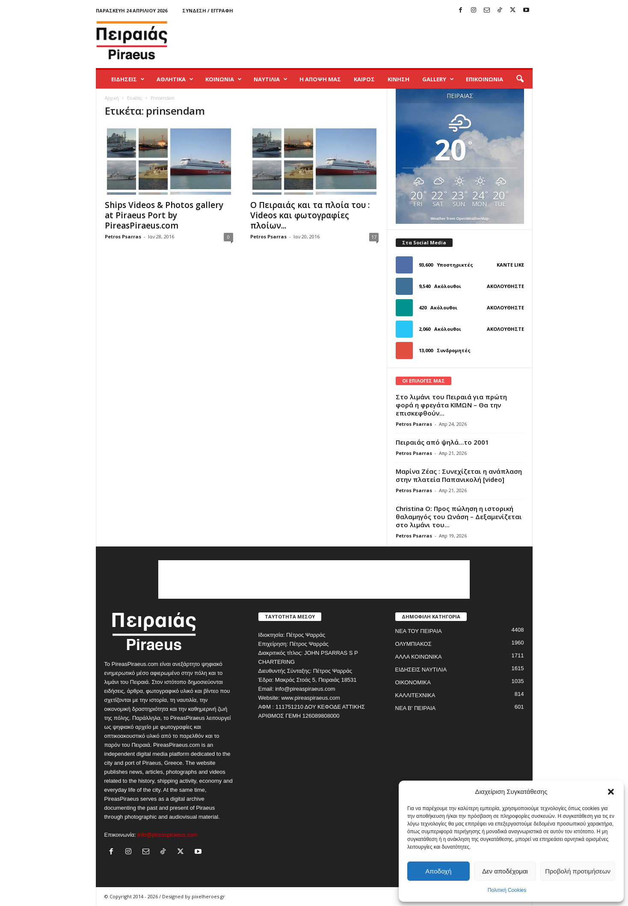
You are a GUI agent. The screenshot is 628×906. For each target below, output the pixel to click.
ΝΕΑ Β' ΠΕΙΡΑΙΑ (415, 708)
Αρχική (112, 98)
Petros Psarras (123, 236)
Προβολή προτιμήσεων (577, 871)
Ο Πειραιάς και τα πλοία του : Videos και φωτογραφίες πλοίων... (310, 215)
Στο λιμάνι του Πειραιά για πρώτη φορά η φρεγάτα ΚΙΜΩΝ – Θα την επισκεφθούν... (451, 404)
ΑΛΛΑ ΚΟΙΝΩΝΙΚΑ (418, 657)
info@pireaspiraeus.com (167, 835)
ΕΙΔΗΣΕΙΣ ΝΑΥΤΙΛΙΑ (421, 669)
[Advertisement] (377, 40)
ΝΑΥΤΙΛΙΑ (270, 79)
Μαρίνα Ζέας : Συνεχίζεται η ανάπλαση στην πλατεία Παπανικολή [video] (459, 475)
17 (373, 237)
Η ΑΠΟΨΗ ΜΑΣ (320, 79)
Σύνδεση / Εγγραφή (207, 10)
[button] (611, 791)
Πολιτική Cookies (507, 890)
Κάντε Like (510, 264)
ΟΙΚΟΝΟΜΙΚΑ (413, 682)
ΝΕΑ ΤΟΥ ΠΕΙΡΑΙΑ (418, 631)
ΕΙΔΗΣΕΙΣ (128, 79)
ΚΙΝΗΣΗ (398, 79)
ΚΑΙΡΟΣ (364, 79)
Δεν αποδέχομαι (505, 871)
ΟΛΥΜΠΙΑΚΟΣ (413, 644)
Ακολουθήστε (505, 286)
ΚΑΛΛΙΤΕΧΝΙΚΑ (415, 695)
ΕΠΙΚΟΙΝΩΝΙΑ (484, 79)
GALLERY (438, 79)
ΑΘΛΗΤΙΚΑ (175, 79)
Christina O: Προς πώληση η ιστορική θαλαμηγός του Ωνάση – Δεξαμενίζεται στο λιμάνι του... (459, 516)
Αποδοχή (438, 871)
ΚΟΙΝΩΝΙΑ (223, 79)
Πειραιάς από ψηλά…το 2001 (442, 442)
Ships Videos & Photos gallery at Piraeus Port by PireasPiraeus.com (164, 215)
